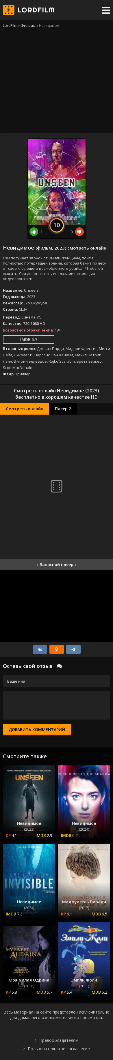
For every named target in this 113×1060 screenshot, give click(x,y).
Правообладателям (58, 1040)
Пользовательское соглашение (59, 1048)
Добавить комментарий (37, 729)
